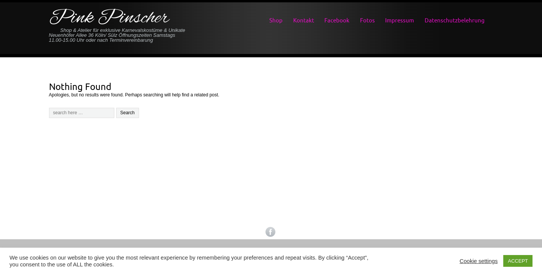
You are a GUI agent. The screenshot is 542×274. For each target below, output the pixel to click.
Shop (276, 20)
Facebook (336, 20)
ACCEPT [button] (518, 261)
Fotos (367, 20)
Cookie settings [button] (479, 261)
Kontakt (303, 20)
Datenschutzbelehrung (455, 20)
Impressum (399, 20)
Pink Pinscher (109, 18)
